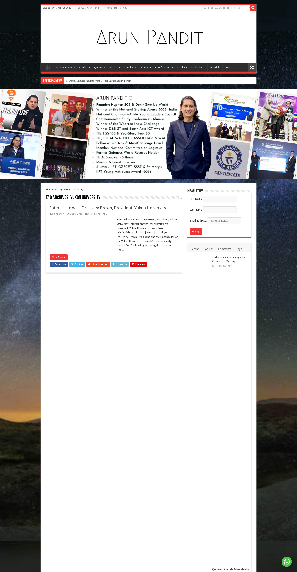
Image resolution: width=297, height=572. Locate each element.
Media (181, 67)
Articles (83, 67)
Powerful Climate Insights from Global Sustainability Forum (98, 80)
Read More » (58, 257)
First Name (196, 198)
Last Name (196, 209)
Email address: (215, 220)
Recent (195, 249)
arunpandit (58, 214)
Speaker (129, 67)
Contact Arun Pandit (88, 7)
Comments (224, 249)
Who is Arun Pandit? (115, 7)
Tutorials (215, 67)
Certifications (163, 67)
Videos (144, 67)
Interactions (93, 214)
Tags (239, 249)
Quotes (98, 67)
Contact (229, 67)
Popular (208, 249)
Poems (114, 67)
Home (48, 67)
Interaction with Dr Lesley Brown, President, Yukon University (108, 207)
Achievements (64, 67)
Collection (197, 67)
